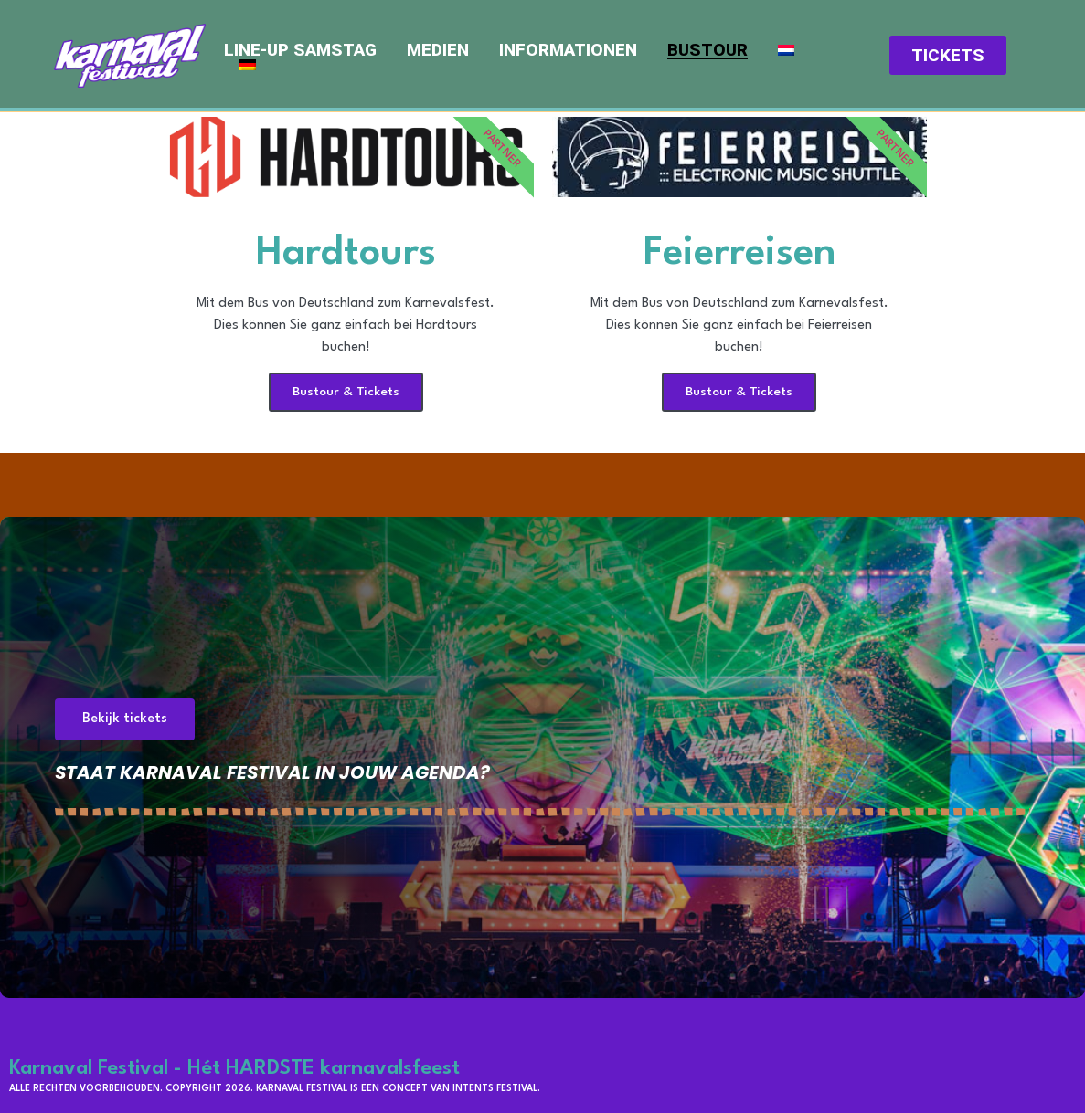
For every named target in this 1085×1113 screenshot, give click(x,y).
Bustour (707, 50)
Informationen (568, 50)
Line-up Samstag (300, 50)
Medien (438, 50)
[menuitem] (786, 50)
